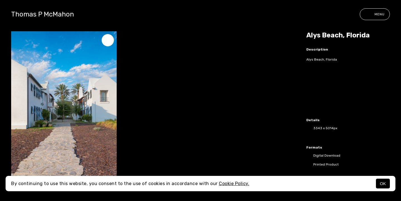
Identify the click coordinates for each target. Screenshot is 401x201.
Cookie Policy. (234, 183)
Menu (375, 14)
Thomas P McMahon (42, 14)
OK (383, 183)
